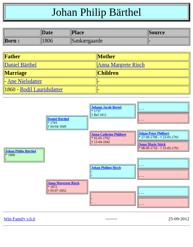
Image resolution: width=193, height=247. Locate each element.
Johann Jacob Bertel (106, 107)
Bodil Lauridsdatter (41, 89)
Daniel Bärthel (20, 65)
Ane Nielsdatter (24, 81)
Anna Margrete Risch (121, 65)
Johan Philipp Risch (106, 167)
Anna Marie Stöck (152, 144)
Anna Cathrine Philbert (108, 134)
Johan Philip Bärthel (20, 151)
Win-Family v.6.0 (19, 218)
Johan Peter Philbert (154, 133)
